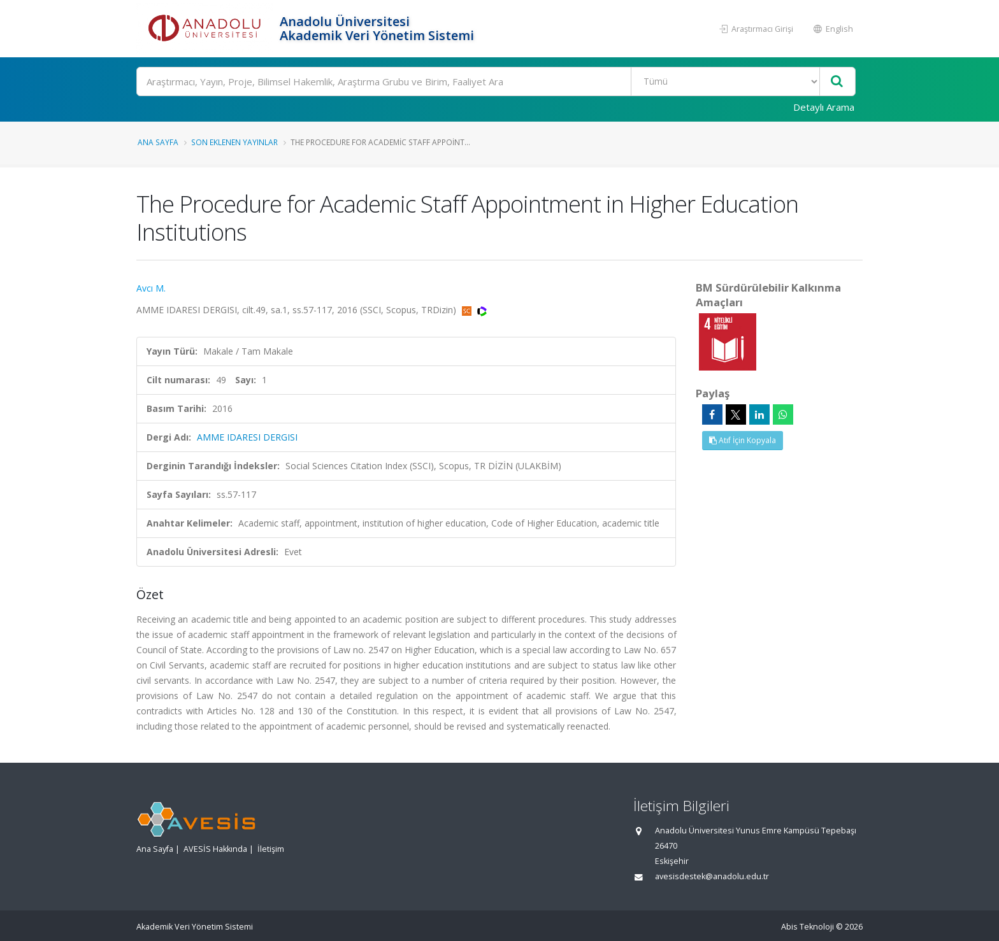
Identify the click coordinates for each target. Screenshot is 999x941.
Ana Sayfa (158, 142)
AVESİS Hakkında (215, 849)
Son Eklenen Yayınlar (234, 142)
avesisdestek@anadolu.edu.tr (712, 876)
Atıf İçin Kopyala (742, 440)
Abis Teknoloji (807, 926)
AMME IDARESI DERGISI (247, 437)
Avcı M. (151, 288)
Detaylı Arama (823, 107)
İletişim (270, 849)
